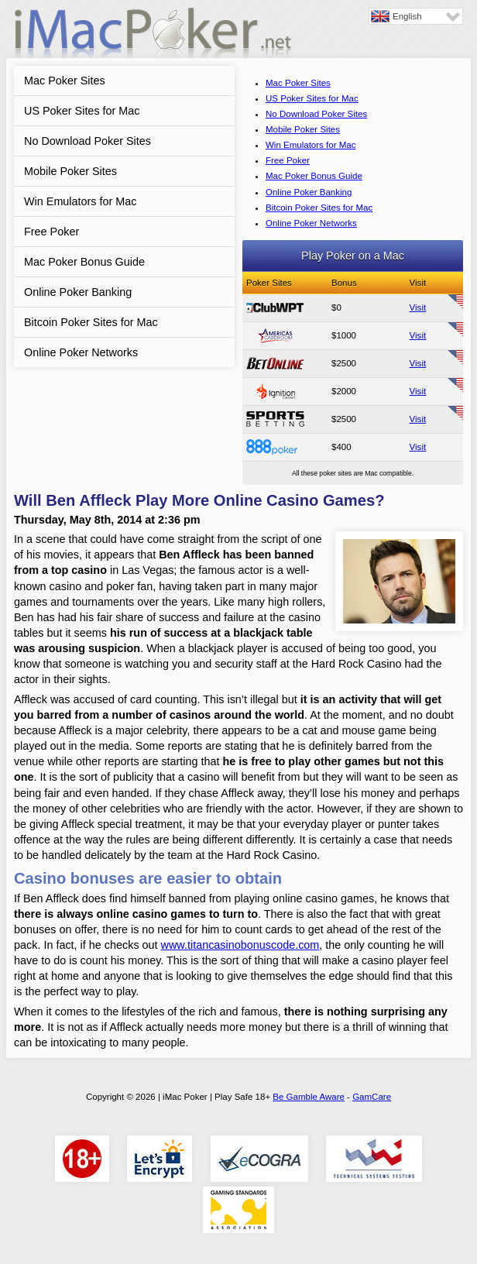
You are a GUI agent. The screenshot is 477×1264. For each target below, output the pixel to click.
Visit (418, 307)
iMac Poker (153, 37)
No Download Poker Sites (87, 141)
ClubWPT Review (275, 307)
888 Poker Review (275, 447)
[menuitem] (415, 16)
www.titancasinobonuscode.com (240, 945)
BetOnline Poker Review (275, 363)
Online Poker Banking (78, 292)
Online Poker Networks (81, 352)
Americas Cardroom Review (275, 335)
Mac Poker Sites (64, 80)
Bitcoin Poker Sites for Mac (91, 322)
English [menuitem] (407, 16)
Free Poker (51, 231)
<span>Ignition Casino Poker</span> (275, 391)
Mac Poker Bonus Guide (84, 262)
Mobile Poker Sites (70, 171)
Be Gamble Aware (309, 1096)
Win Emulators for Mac (80, 201)
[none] (415, 16)
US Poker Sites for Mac (82, 111)
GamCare (371, 1096)
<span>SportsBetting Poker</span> (275, 419)
